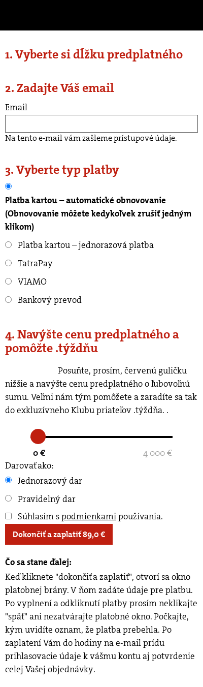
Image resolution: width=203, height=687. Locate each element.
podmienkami (88, 516)
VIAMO (26, 281)
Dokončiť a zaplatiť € (59, 534)
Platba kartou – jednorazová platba (79, 245)
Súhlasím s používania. (84, 516)
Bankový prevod (43, 299)
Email (16, 107)
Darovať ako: (29, 465)
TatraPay (29, 263)
